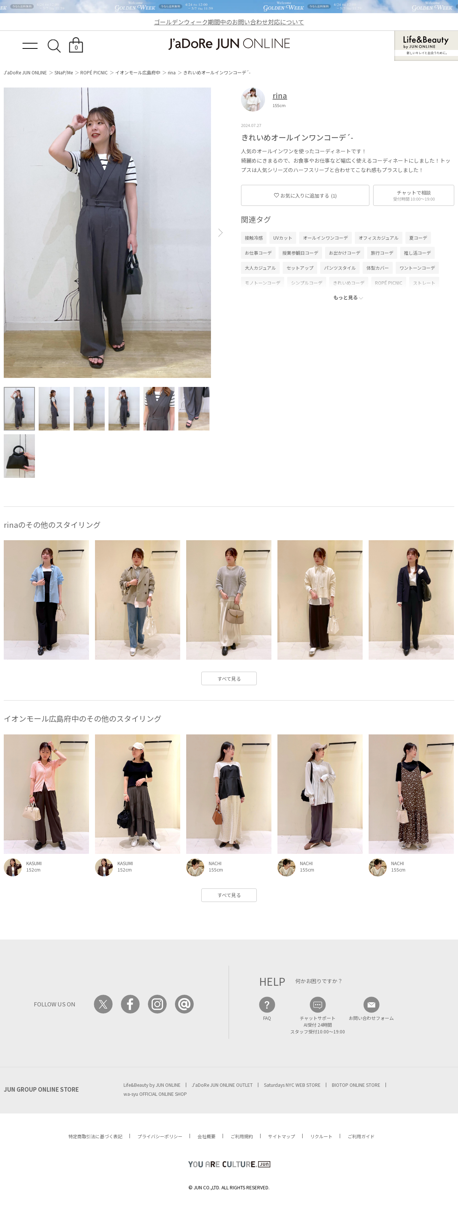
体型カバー (377, 267)
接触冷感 (254, 237)
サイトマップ (281, 1136)
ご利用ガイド (361, 1136)
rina (172, 72)
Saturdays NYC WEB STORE (292, 1085)
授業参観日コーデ (300, 252)
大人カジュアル (260, 267)
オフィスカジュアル (379, 237)
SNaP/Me (63, 72)
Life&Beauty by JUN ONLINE (152, 1085)
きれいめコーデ (349, 282)
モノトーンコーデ (262, 282)
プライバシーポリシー (159, 1136)
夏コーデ (418, 237)
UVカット (282, 237)
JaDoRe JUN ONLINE (229, 44)
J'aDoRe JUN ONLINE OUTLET (222, 1085)
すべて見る (229, 678)
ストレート (424, 282)
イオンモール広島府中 (137, 72)
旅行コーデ (382, 252)
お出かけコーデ (344, 252)
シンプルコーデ (306, 282)
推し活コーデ (417, 252)
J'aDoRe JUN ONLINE (25, 72)
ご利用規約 (242, 1136)
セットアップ (299, 267)
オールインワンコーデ (325, 237)
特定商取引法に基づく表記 (95, 1136)
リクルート (321, 1136)
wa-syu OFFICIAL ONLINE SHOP (155, 1094)
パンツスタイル (340, 267)
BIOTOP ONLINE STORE (356, 1085)
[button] (220, 232)
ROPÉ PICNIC (94, 72)
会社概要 (206, 1136)
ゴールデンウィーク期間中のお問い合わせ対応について (229, 21)
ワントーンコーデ (417, 267)
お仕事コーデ (258, 252)
